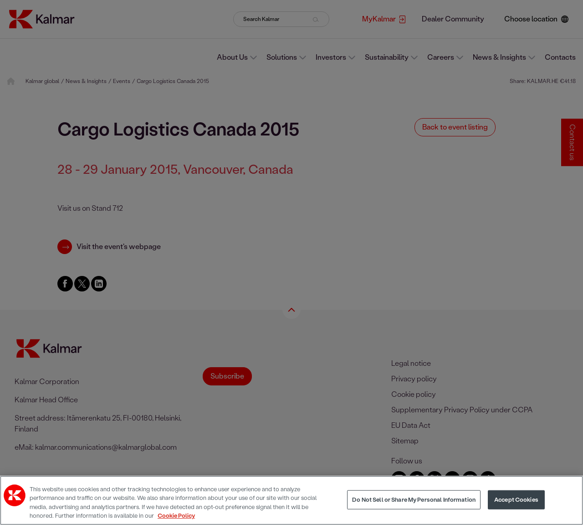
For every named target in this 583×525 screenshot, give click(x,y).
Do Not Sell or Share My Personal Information (414, 499)
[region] (291, 500)
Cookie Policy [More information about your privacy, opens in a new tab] (176, 515)
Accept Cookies (516, 499)
